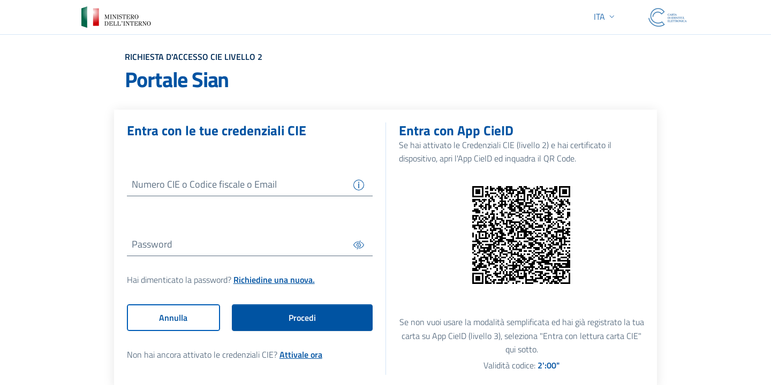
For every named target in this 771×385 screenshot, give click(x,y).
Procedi (302, 318)
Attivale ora (300, 355)
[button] (605, 17)
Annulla (173, 318)
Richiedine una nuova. (274, 280)
